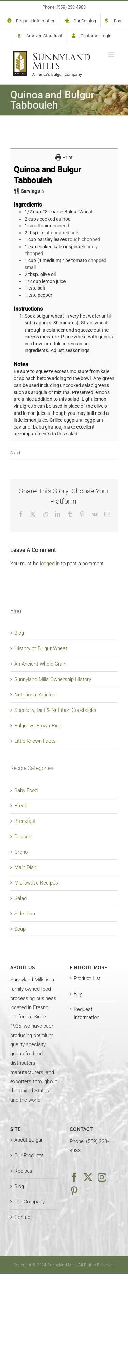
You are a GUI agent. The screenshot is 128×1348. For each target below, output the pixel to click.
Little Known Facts (35, 741)
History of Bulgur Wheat (40, 648)
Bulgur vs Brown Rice (37, 725)
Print (64, 157)
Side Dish (24, 914)
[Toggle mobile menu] (111, 54)
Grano (21, 852)
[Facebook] (74, 1177)
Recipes (23, 1171)
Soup (20, 929)
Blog (19, 633)
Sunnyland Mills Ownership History (52, 679)
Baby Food (26, 790)
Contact (23, 1217)
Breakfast (25, 821)
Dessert (23, 836)
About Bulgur (28, 1140)
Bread (20, 806)
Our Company (29, 1202)
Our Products (29, 1155)
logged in (50, 563)
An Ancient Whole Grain (40, 664)
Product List (87, 978)
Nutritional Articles (34, 695)
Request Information (86, 1013)
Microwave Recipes (36, 883)
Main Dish (25, 867)
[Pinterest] (74, 1190)
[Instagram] (102, 1177)
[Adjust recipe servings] (42, 191)
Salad (15, 452)
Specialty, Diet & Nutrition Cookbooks (55, 710)
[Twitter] (88, 1177)
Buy (78, 994)
